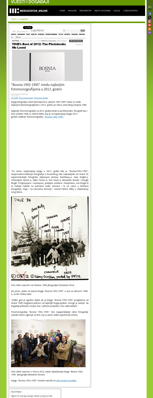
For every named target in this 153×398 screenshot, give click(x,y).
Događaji (23, 19)
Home (62, 10)
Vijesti (14, 19)
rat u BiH (14, 98)
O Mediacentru (130, 10)
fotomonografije (41, 98)
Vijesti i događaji (102, 10)
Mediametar (85, 10)
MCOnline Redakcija (19, 94)
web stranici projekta (66, 380)
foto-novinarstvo (26, 98)
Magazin (72, 10)
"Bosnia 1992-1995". (54, 116)
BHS (149, 7)
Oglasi (116, 10)
